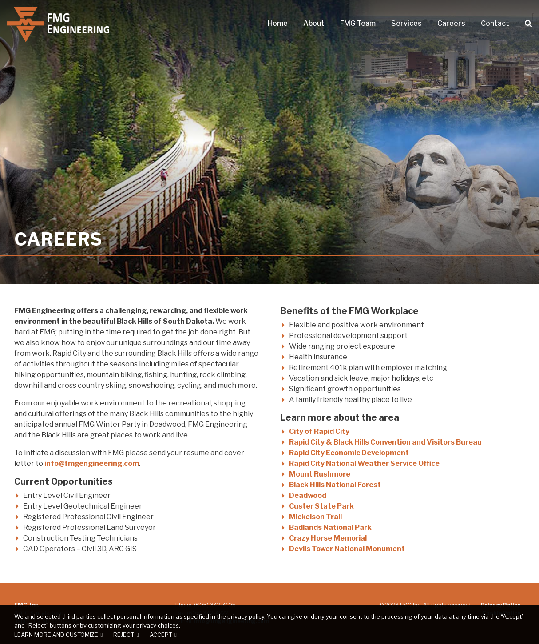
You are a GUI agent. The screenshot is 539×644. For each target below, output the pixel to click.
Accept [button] (161, 635)
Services (406, 23)
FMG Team (358, 23)
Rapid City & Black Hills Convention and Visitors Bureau (385, 442)
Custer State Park (321, 506)
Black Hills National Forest (335, 485)
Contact (495, 23)
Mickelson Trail (315, 517)
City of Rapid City (319, 431)
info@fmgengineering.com (91, 463)
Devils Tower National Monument (347, 549)
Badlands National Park (330, 527)
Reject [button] (123, 635)
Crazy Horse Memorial (328, 538)
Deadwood (307, 495)
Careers (451, 23)
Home (278, 23)
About (314, 23)
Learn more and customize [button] (56, 635)
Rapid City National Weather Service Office (364, 463)
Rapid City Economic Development (349, 453)
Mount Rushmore (319, 474)
